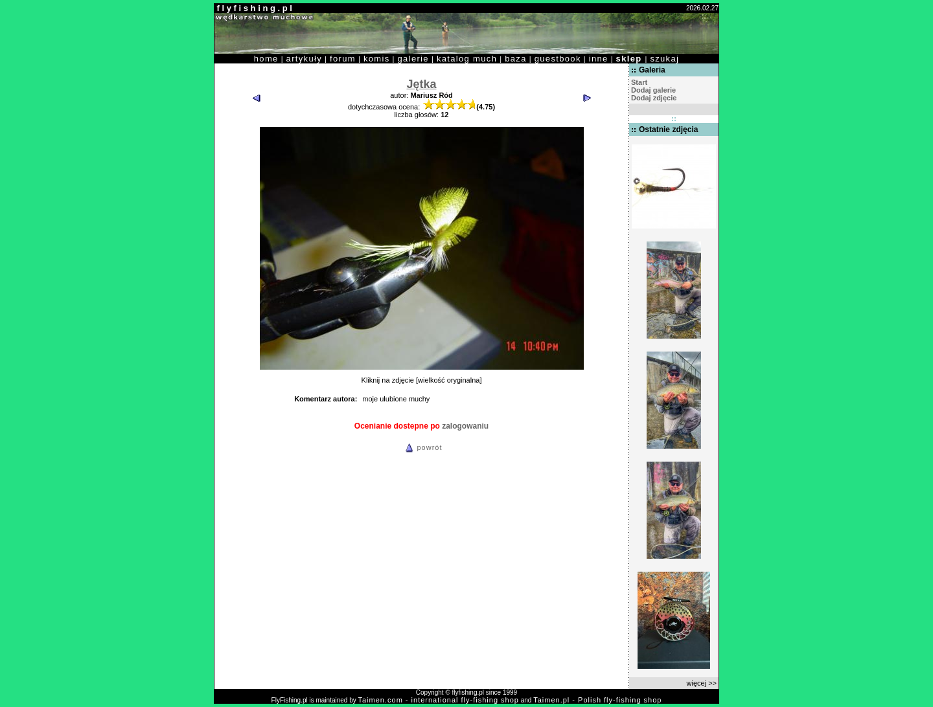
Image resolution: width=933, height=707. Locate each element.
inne (598, 58)
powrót (422, 447)
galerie (413, 58)
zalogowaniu (465, 426)
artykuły (304, 58)
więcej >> (702, 683)
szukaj (664, 58)
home (266, 58)
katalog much (467, 58)
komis (376, 58)
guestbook (558, 58)
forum (343, 58)
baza (516, 58)
